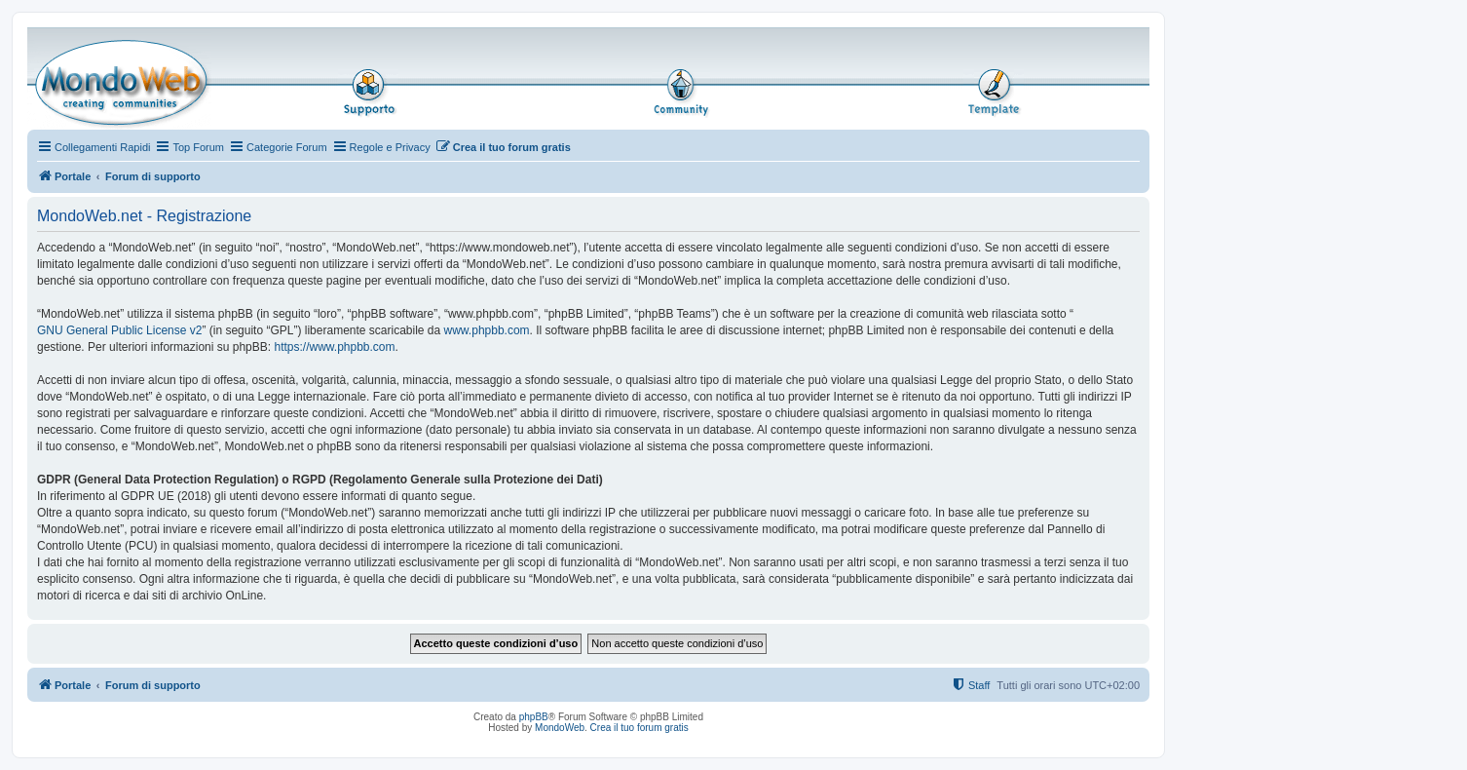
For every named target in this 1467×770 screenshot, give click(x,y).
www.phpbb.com (487, 330)
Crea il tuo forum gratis (639, 727)
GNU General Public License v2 (119, 330)
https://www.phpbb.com (334, 347)
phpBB (533, 717)
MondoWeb (559, 727)
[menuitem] (503, 147)
